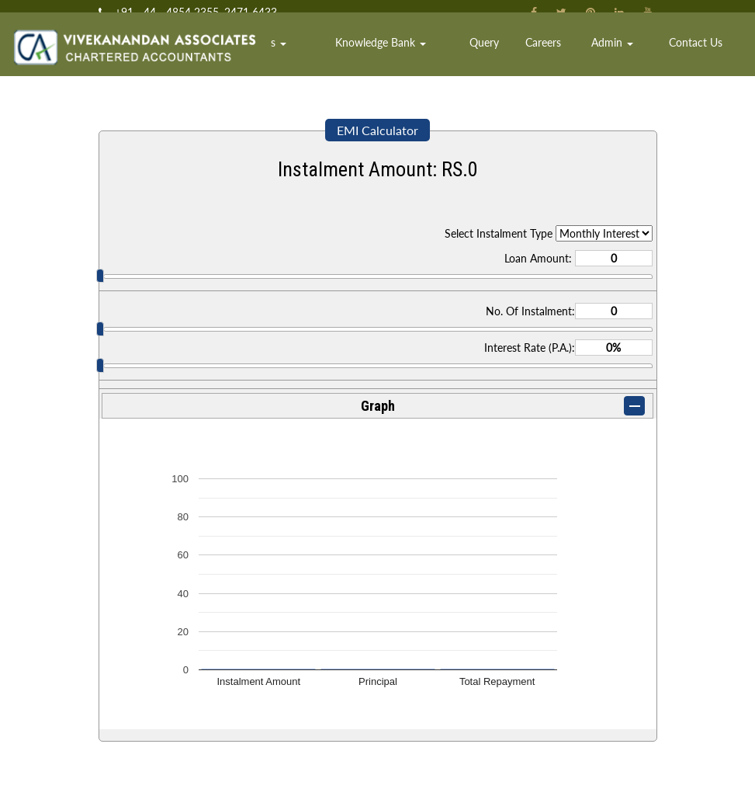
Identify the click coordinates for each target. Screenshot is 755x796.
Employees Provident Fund (170, 767)
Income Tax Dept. (151, 668)
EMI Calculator (377, 130)
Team (304, 57)
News (467, 743)
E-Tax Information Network (170, 718)
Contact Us (705, 57)
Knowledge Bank (452, 57)
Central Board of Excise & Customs (187, 693)
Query (535, 57)
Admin (638, 57)
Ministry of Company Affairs (172, 743)
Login (467, 767)
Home (264, 57)
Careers (583, 57)
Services (358, 57)
